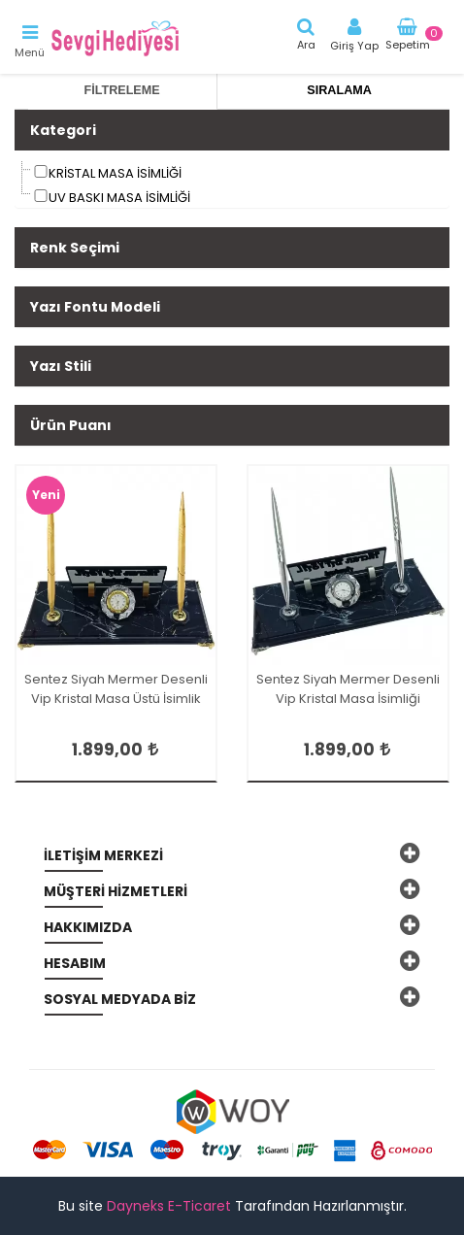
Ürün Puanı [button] (71, 425)
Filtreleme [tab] (122, 90)
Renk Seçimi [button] (74, 247)
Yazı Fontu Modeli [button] (95, 307)
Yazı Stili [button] (60, 366)
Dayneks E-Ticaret (169, 1206)
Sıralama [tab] (339, 90)
